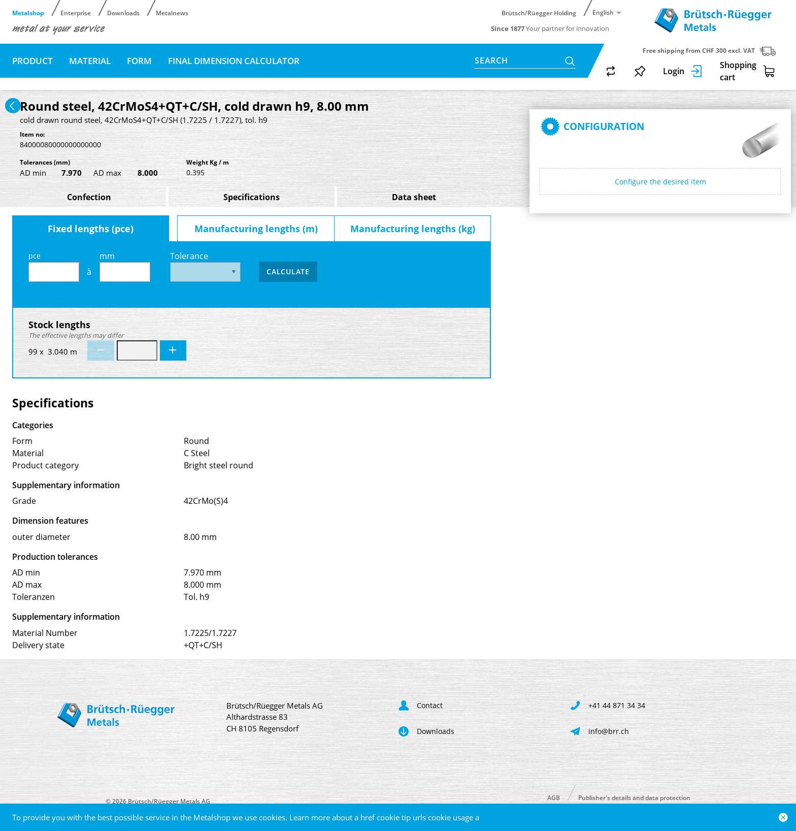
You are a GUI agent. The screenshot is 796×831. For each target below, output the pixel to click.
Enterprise (75, 12)
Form (139, 61)
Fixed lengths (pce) (91, 228)
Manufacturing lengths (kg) (412, 228)
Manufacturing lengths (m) (256, 228)
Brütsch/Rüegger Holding (539, 12)
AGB (553, 797)
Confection (89, 197)
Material (90, 61)
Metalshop (28, 12)
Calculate (288, 271)
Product (32, 61)
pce (53, 266)
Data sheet (414, 197)
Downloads (123, 12)
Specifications (251, 197)
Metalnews (172, 12)
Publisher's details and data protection (634, 797)
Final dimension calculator (234, 61)
